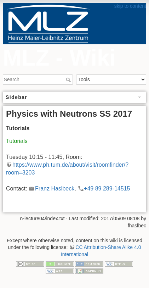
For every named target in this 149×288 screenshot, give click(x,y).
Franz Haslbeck (54, 188)
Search (69, 79)
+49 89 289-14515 (107, 188)
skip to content (130, 6)
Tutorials (17, 141)
